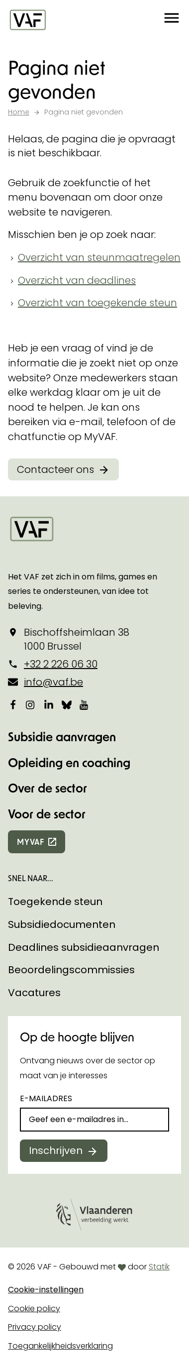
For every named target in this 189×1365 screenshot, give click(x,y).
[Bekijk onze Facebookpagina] (13, 704)
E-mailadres (46, 1098)
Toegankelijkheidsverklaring (60, 1346)
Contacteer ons (55, 469)
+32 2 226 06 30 (60, 664)
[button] (171, 19)
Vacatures (34, 993)
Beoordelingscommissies (71, 970)
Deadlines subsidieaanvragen (83, 947)
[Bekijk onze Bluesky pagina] (67, 704)
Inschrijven (56, 1150)
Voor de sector (47, 813)
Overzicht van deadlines (77, 280)
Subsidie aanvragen (62, 736)
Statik (159, 1266)
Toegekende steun (55, 902)
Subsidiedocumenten (61, 924)
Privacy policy (34, 1327)
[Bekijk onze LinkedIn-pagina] (49, 704)
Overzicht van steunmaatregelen (99, 257)
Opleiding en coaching (69, 762)
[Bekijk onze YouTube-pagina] (85, 704)
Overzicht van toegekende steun (97, 303)
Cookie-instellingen (46, 1289)
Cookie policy (34, 1308)
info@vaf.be (53, 682)
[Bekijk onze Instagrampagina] (31, 704)
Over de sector (47, 788)
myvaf (30, 841)
